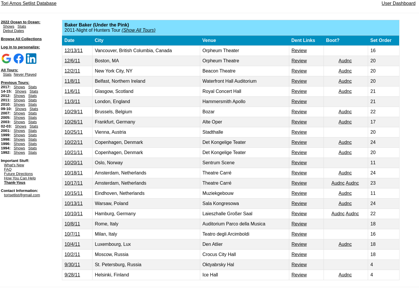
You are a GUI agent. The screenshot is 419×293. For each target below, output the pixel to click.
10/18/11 (74, 172)
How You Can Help (20, 178)
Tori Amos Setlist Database (28, 3)
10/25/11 (74, 132)
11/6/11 (72, 91)
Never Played (25, 74)
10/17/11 (74, 183)
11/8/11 (72, 81)
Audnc (345, 60)
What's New (14, 165)
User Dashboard (399, 3)
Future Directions (18, 174)
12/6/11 (72, 60)
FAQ (8, 169)
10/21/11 (74, 152)
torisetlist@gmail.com (22, 195)
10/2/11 (72, 254)
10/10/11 (74, 213)
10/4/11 (72, 244)
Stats (21, 26)
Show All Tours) (139, 30)
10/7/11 (72, 234)
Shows (8, 26)
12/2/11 (72, 70)
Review (299, 50)
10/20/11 (74, 162)
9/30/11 (72, 264)
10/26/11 (74, 121)
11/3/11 (72, 101)
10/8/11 (72, 223)
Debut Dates (13, 31)
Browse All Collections (21, 39)
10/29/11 (74, 111)
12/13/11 (74, 50)
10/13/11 (74, 203)
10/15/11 (74, 193)
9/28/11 (72, 274)
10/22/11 (74, 142)
